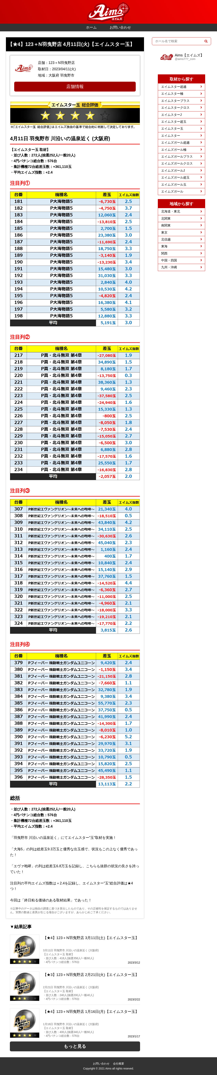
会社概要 (118, 1063)
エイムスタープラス (175, 100)
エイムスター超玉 (173, 121)
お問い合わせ (120, 27)
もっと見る (75, 1046)
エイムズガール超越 (175, 142)
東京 (164, 232)
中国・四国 (169, 260)
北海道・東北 (170, 211)
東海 (164, 246)
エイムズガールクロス (177, 163)
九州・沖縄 (169, 267)
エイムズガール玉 (173, 184)
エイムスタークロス (175, 107)
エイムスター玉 (172, 128)
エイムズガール (172, 191)
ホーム (91, 27)
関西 (164, 253)
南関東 (166, 225)
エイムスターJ (171, 114)
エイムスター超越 (173, 86)
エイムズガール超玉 (175, 177)
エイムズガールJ (173, 170)
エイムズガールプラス (177, 156)
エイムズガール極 (173, 149)
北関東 (166, 218)
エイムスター (170, 135)
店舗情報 (75, 86)
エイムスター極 (172, 93)
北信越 (166, 239)
